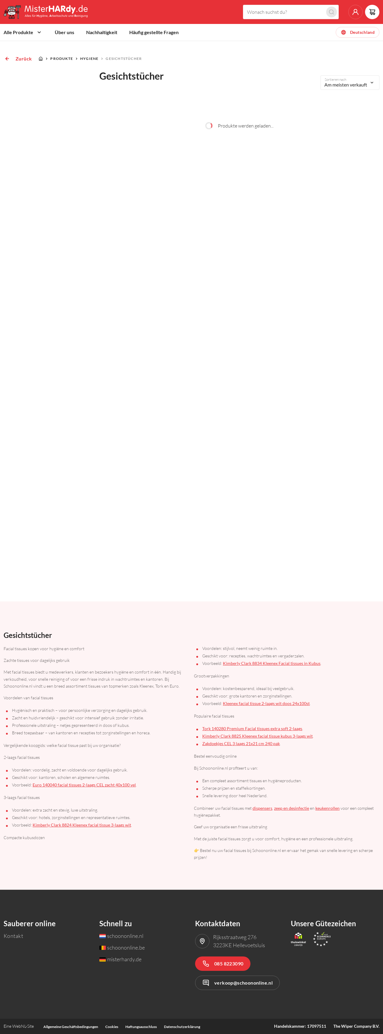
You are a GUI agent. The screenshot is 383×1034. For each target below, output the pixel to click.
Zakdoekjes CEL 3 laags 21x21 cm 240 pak (241, 743)
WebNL (19, 1026)
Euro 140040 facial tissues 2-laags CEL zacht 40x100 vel (84, 784)
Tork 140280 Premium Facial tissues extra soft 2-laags (252, 728)
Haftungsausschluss (141, 1026)
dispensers (262, 808)
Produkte (61, 58)
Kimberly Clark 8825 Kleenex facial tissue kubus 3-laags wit (257, 736)
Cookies (111, 1026)
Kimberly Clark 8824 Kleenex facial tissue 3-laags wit (82, 824)
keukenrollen (327, 808)
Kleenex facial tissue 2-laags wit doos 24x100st (266, 703)
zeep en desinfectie (291, 808)
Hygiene (89, 58)
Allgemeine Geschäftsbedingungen (70, 1026)
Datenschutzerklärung (182, 1026)
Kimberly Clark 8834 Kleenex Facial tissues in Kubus (271, 663)
